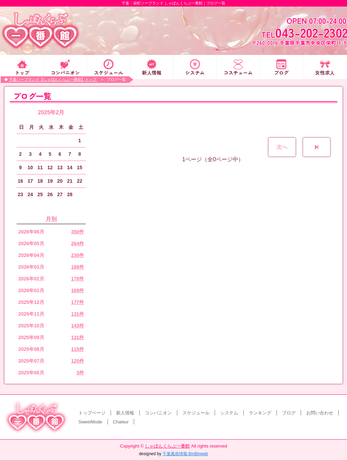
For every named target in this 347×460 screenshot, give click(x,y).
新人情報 (151, 72)
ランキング (260, 412)
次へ (282, 147)
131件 (77, 314)
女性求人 (325, 72)
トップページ (91, 412)
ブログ (281, 72)
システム (195, 72)
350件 (77, 231)
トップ (22, 72)
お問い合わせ (319, 412)
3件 (80, 372)
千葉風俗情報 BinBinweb (185, 453)
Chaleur (121, 421)
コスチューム (238, 72)
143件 (77, 325)
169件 (77, 290)
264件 (77, 243)
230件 (77, 255)
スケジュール (108, 72)
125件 (77, 361)
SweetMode (90, 421)
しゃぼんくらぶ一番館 (167, 446)
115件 (77, 349)
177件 (77, 302)
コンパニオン (65, 72)
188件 (77, 267)
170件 (77, 278)
